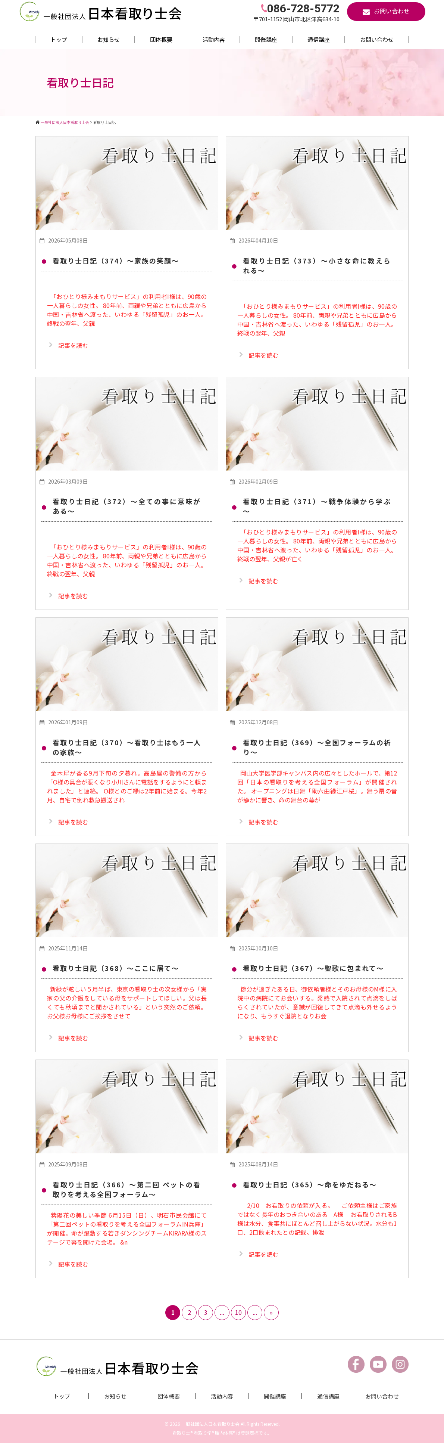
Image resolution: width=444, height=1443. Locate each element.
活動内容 (214, 39)
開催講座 (266, 39)
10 (238, 1312)
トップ (58, 39)
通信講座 (318, 39)
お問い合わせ (377, 39)
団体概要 (161, 39)
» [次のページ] (271, 1312)
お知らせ (108, 39)
